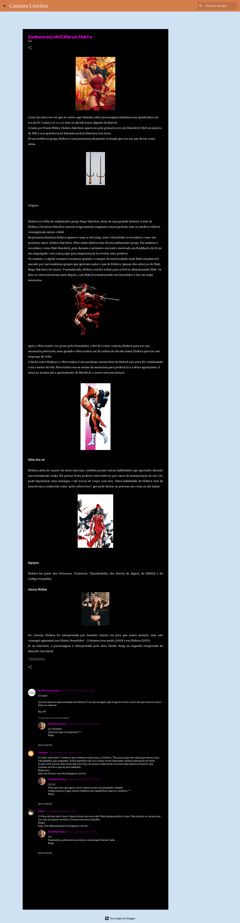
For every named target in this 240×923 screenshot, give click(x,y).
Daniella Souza (57, 723)
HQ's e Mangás (36, 659)
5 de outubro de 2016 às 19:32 (61, 811)
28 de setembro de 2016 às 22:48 (83, 779)
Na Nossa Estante (49, 690)
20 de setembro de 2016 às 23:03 (77, 690)
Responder (45, 745)
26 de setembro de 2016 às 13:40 (65, 752)
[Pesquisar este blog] (219, 6)
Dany (41, 811)
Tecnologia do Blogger (120, 918)
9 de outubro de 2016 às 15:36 (82, 831)
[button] (30, 48)
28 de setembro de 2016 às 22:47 (83, 723)
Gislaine (43, 752)
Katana (57, 122)
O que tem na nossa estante (53, 717)
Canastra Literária (28, 6)
